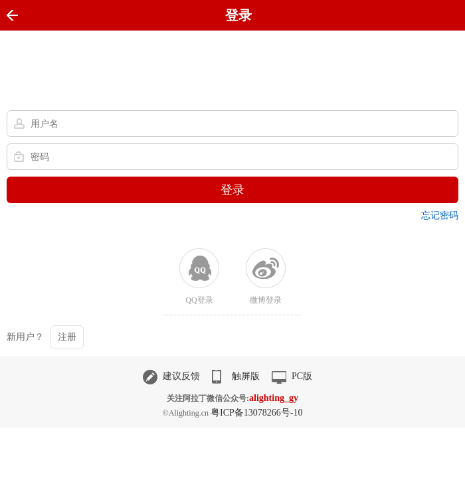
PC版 (292, 376)
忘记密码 (439, 215)
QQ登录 (199, 300)
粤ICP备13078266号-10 (256, 413)
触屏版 (236, 376)
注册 (67, 337)
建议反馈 (171, 376)
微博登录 (266, 300)
